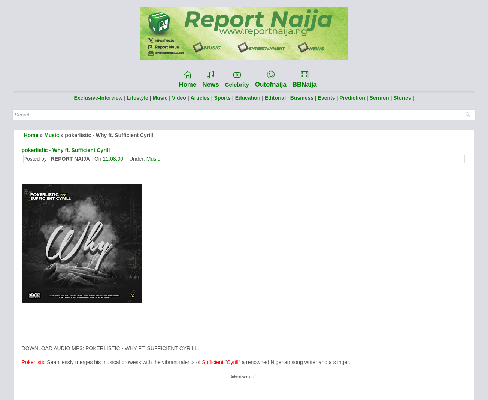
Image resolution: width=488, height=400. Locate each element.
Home (187, 79)
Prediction (352, 98)
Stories (402, 98)
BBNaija (305, 79)
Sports (222, 98)
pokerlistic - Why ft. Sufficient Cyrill (66, 150)
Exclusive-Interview (98, 98)
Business (302, 98)
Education (248, 98)
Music (160, 98)
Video (179, 98)
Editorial (275, 98)
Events (327, 98)
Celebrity (237, 79)
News (210, 79)
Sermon (379, 98)
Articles (200, 98)
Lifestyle (137, 98)
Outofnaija (271, 79)
